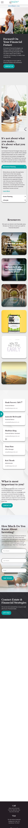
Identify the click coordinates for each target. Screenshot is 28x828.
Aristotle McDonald (13, 417)
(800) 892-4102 (16, 810)
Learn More (6, 191)
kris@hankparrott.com (11, 466)
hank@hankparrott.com (11, 408)
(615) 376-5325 (15, 808)
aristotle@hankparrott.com (12, 422)
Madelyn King (11, 431)
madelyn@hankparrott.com (12, 436)
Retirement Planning (9, 167)
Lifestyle (5, 200)
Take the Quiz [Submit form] (7, 578)
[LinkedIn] (6, 439)
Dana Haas (9, 446)
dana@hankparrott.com (11, 452)
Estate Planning (7, 196)
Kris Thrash (9, 460)
